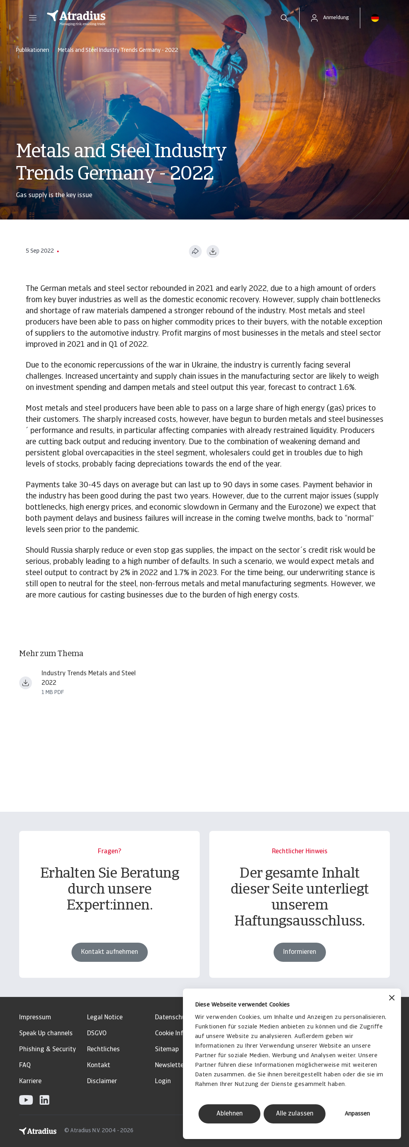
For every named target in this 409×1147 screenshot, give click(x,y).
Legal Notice (105, 1018)
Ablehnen (229, 1114)
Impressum (35, 1018)
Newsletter (170, 1065)
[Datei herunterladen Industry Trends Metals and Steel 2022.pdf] (25, 682)
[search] (284, 18)
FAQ (25, 1065)
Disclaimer (102, 1081)
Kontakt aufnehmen (109, 952)
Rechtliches (103, 1049)
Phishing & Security (47, 1049)
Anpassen (357, 1114)
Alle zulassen (295, 1114)
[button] (32, 18)
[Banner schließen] (392, 999)
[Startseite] (154, 18)
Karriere (30, 1081)
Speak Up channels (46, 1033)
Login (163, 1081)
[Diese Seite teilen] (195, 251)
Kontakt (98, 1065)
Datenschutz (173, 1018)
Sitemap (167, 1049)
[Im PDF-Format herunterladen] (212, 251)
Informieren (299, 952)
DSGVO (97, 1033)
